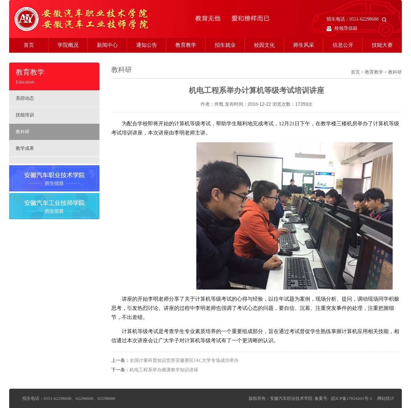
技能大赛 (382, 45)
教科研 (22, 131)
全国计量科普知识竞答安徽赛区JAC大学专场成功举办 (184, 360)
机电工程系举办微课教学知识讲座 (164, 369)
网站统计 (385, 398)
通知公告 (146, 45)
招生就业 (225, 45)
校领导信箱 (342, 28)
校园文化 (264, 45)
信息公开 (342, 45)
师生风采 (303, 45)
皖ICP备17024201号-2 (351, 398)
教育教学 (185, 45)
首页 (29, 45)
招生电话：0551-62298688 (356, 19)
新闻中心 (107, 45)
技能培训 (25, 115)
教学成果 (25, 148)
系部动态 (25, 98)
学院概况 (68, 45)
